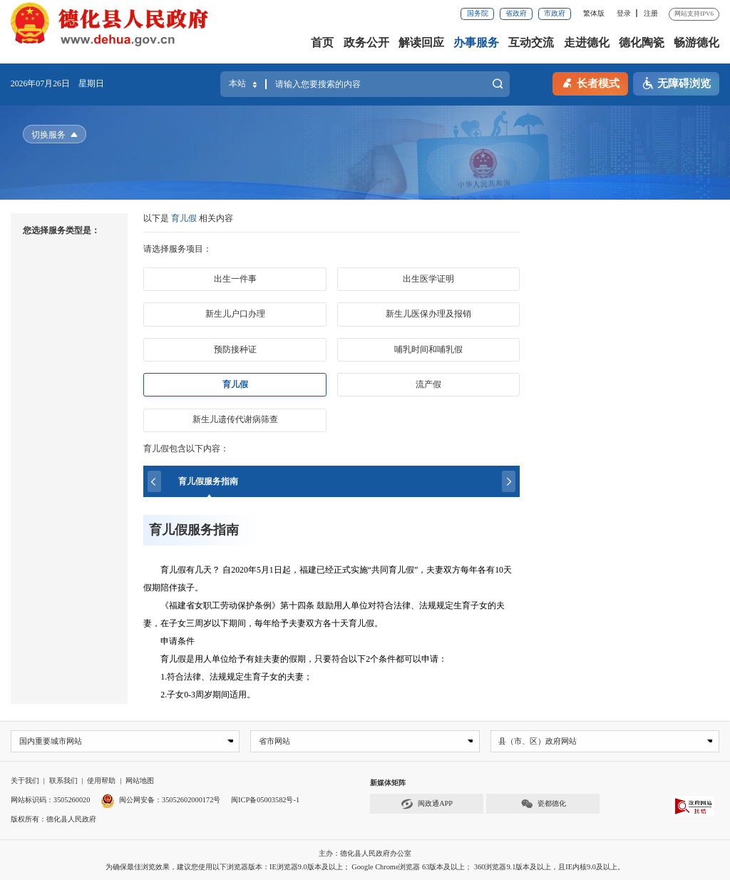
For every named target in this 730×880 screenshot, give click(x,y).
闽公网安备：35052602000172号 (160, 800)
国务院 (477, 13)
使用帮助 (101, 781)
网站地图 (139, 781)
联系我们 (63, 781)
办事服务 (476, 42)
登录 (624, 13)
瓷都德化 (543, 805)
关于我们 (25, 781)
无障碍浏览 (676, 84)
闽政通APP (427, 805)
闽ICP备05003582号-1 (265, 800)
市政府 (554, 13)
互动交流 (531, 42)
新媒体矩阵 (388, 783)
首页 (322, 42)
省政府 (516, 13)
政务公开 (366, 42)
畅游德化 (696, 42)
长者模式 (590, 82)
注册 (651, 13)
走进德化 (587, 42)
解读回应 (421, 42)
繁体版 (594, 13)
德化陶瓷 (641, 42)
